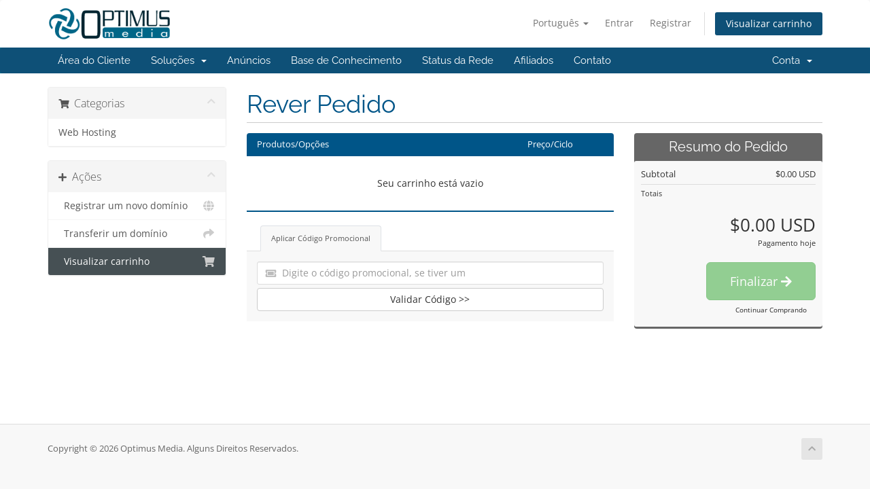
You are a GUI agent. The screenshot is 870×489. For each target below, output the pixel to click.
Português (561, 22)
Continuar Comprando (771, 309)
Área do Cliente (94, 60)
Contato (592, 60)
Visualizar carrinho (769, 23)
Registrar (670, 22)
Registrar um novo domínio (136, 206)
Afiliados (533, 60)
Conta (792, 60)
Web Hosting (87, 132)
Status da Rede (457, 60)
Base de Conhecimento (346, 60)
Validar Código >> (430, 299)
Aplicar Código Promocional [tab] (320, 238)
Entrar (619, 22)
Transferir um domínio (136, 233)
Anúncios (249, 60)
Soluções (179, 60)
